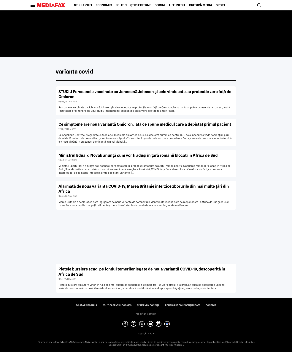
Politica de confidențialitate (182, 305)
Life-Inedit (177, 5)
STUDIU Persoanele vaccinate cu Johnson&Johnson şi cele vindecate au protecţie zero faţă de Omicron (144, 94)
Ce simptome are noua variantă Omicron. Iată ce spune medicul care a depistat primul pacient (144, 124)
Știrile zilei (83, 5)
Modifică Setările (146, 313)
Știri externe (140, 5)
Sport (220, 5)
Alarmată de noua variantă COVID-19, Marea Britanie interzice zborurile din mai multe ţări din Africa (143, 189)
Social (160, 5)
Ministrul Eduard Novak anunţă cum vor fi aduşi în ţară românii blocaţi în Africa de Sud (138, 155)
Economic (104, 5)
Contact (211, 305)
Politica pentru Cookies (117, 305)
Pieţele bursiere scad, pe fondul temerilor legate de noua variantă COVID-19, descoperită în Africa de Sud (141, 271)
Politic (121, 5)
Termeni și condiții (148, 305)
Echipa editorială (86, 305)
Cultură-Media (200, 5)
